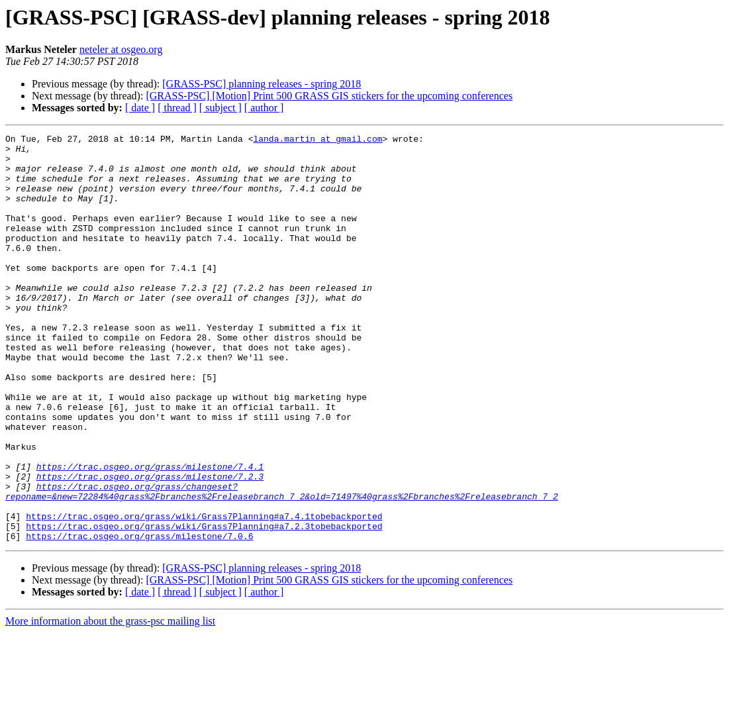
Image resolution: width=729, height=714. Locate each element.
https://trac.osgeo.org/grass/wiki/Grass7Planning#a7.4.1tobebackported (204, 593)
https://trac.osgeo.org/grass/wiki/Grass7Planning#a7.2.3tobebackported (204, 605)
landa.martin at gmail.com (317, 140)
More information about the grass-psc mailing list (110, 702)
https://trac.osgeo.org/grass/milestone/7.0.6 (139, 617)
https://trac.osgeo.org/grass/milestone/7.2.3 (150, 546)
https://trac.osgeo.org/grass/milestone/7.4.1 (150, 534)
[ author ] (264, 107)
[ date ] (140, 107)
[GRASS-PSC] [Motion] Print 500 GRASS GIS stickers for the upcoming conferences (329, 95)
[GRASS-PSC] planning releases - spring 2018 (261, 83)
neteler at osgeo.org (120, 49)
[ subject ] (220, 107)
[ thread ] (177, 107)
